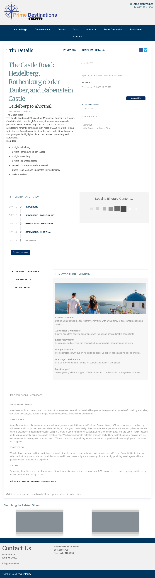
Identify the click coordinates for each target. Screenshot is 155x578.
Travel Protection (113, 29)
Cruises (61, 29)
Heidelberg (31, 207)
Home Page (20, 29)
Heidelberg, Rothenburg (39, 215)
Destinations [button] (41, 29)
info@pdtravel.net (143, 3)
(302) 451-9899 (9, 557)
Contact (77, 36)
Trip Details (19, 50)
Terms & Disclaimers (90, 105)
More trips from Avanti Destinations (33, 481)
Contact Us (135, 98)
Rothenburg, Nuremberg (39, 223)
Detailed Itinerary (20, 252)
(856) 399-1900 (9, 554)
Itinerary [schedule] (70, 50)
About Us (91, 29)
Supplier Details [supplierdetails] (93, 50)
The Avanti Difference (27, 272)
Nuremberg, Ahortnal (38, 232)
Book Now (135, 29)
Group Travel (22, 287)
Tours (76, 29)
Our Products (23, 279)
